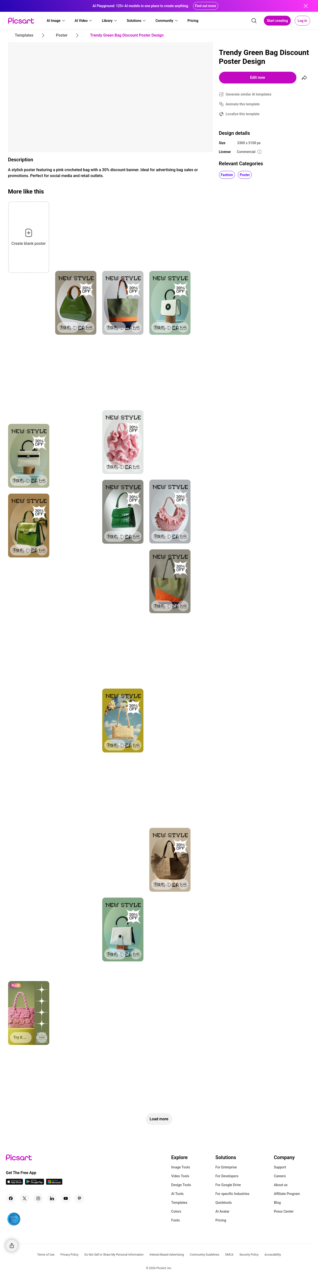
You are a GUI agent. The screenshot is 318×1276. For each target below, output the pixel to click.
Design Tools (181, 1185)
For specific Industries (232, 1194)
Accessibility (273, 1254)
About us (281, 1185)
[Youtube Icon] (66, 1198)
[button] (56, 21)
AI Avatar (222, 1211)
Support (280, 1167)
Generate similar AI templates (249, 94)
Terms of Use (45, 1254)
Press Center (284, 1211)
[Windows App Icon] (54, 1183)
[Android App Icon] (34, 1183)
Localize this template (243, 114)
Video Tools (180, 1176)
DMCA (229, 1254)
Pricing (220, 1220)
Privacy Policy (69, 1254)
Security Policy (248, 1254)
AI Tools (177, 1194)
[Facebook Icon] (11, 1198)
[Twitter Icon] (24, 1198)
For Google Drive (228, 1185)
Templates (179, 1203)
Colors (176, 1211)
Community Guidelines (204, 1254)
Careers (280, 1176)
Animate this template (243, 104)
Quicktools (223, 1203)
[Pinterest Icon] (79, 1198)
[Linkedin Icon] (52, 1198)
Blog (277, 1203)
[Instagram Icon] (38, 1198)
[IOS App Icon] (14, 1183)
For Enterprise (226, 1167)
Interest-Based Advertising (166, 1254)
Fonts (175, 1220)
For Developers (226, 1176)
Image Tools (180, 1167)
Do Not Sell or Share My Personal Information (113, 1254)
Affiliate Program (287, 1194)
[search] (254, 21)
